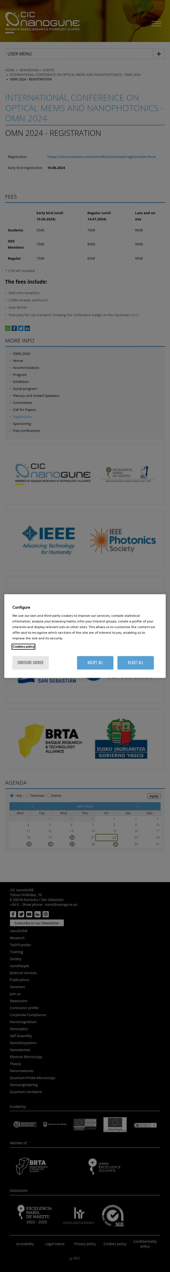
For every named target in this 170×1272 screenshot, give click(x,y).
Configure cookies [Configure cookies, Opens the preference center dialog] (31, 662)
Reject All (135, 662)
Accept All (95, 662)
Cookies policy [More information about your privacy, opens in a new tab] (23, 646)
